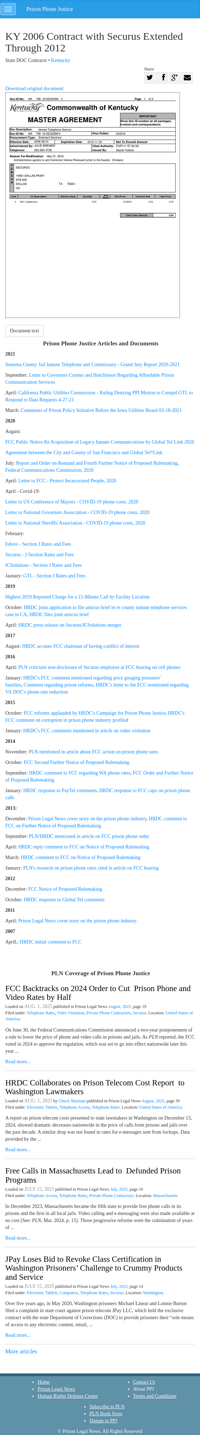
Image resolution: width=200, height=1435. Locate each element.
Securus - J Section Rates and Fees (39, 554)
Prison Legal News (56, 1389)
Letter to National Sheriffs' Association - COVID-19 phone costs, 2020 (75, 523)
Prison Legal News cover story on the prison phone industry (87, 818)
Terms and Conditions (154, 1396)
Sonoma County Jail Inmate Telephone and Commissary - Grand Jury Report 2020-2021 (92, 364)
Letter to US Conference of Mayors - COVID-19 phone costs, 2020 (71, 502)
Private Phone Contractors (108, 1012)
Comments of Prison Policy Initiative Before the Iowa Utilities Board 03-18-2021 (101, 410)
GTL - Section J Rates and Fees (54, 575)
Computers (69, 1292)
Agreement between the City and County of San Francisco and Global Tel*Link (83, 452)
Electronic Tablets (42, 1107)
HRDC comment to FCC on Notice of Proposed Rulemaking (80, 857)
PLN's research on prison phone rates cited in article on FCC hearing (91, 868)
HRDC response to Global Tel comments (65, 899)
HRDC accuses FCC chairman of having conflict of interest (81, 646)
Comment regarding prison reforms (58, 685)
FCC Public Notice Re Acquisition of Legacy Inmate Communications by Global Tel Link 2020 (99, 442)
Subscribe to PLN (107, 1406)
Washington (153, 1292)
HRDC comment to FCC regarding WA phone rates (79, 773)
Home (44, 1382)
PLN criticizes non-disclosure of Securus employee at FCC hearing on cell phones (99, 667)
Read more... (18, 1061)
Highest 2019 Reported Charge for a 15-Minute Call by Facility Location (77, 597)
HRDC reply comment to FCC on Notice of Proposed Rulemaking (84, 847)
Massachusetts (165, 1195)
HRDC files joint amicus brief (59, 614)
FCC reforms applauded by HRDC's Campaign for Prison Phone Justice (94, 713)
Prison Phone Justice (49, 9)
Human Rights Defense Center (68, 1396)
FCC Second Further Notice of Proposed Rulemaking (76, 762)
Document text (24, 330)
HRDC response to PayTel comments (60, 790)
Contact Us (144, 1382)
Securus (139, 1012)
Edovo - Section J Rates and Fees (38, 544)
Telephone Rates (41, 1012)
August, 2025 (119, 1006)
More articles (21, 1351)
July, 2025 (118, 1189)
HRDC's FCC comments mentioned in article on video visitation (86, 730)
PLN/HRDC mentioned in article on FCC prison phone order (89, 836)
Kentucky (60, 60)
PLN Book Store (105, 1413)
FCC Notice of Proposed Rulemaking (65, 889)
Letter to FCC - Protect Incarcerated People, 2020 (67, 480)
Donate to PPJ (103, 1420)
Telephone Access (75, 1107)
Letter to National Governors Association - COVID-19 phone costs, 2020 (77, 512)
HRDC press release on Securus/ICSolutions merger (69, 625)
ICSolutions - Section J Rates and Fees (43, 565)
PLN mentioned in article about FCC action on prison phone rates (93, 751)
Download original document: (92, 202)
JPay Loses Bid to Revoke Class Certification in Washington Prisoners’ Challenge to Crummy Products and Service (93, 1268)
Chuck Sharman (72, 1100)
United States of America (160, 1107)
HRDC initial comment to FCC (51, 942)
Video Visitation (70, 1012)
